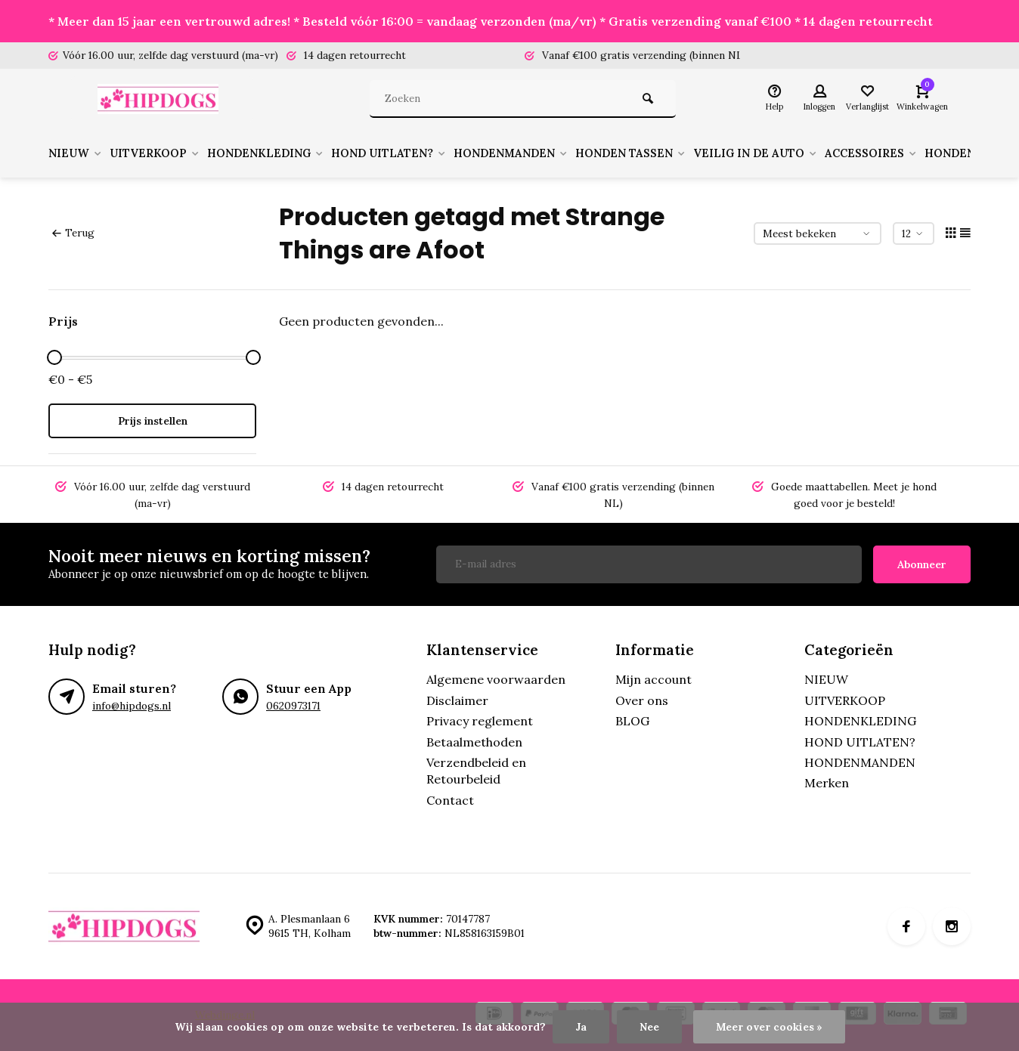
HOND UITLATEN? (414, 153)
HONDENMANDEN (545, 153)
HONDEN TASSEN (673, 153)
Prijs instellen (152, 421)
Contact (450, 800)
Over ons (641, 700)
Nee (649, 1027)
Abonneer (921, 564)
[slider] (54, 357)
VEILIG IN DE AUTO (806, 153)
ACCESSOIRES (928, 153)
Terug (73, 233)
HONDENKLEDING (282, 153)
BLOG (632, 720)
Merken (826, 782)
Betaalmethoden (474, 742)
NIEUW (77, 153)
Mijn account (653, 679)
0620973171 (293, 706)
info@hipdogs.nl (131, 706)
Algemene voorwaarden (495, 679)
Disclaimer (457, 700)
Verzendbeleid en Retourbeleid (476, 771)
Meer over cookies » (769, 1027)
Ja (581, 1027)
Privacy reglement (479, 720)
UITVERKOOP (163, 153)
